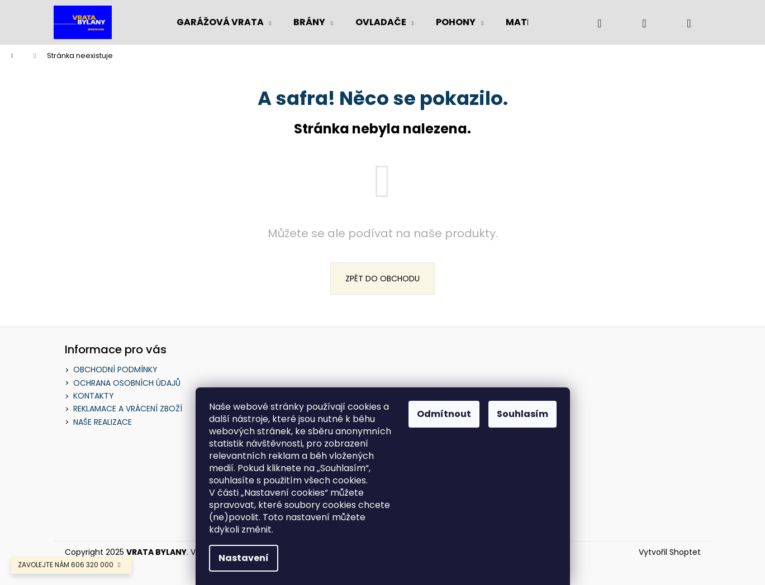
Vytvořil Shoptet (670, 552)
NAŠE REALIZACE (102, 422)
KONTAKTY (93, 395)
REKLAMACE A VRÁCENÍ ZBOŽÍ (127, 408)
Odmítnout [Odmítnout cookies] (444, 413)
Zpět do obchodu (382, 278)
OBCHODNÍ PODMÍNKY (115, 369)
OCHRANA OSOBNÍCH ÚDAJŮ (126, 383)
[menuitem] (224, 22)
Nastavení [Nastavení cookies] (243, 558)
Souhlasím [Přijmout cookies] (522, 413)
